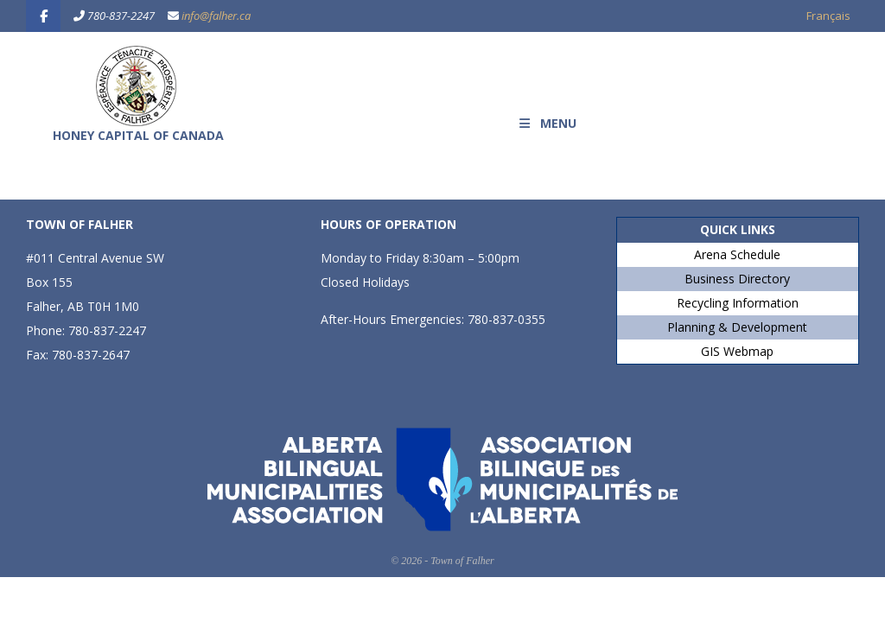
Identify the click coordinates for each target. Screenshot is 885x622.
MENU (546, 123)
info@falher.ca (216, 15)
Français (828, 15)
